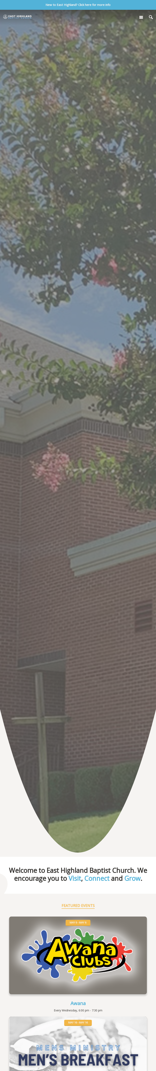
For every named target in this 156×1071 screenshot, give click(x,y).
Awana (78, 1003)
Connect (96, 878)
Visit (74, 878)
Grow (132, 878)
